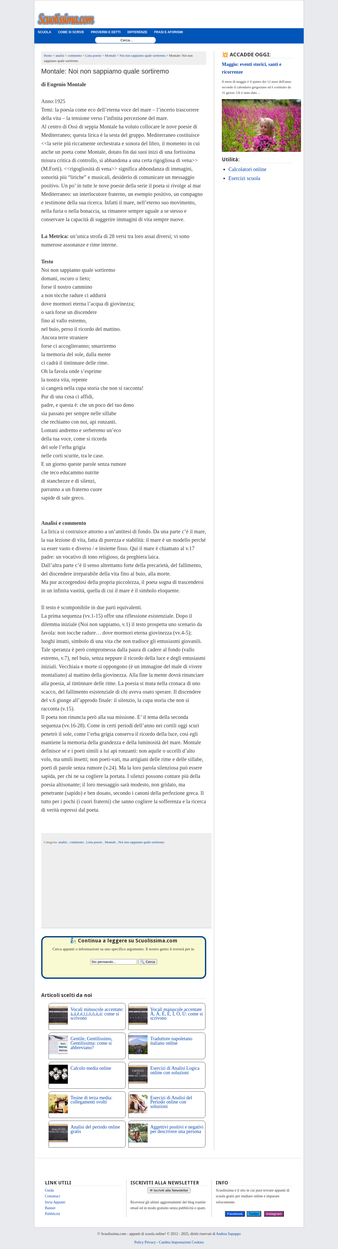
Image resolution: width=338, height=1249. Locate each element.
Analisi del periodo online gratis (95, 1129)
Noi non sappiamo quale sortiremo (141, 842)
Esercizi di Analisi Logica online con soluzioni (174, 1070)
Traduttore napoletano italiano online (171, 1041)
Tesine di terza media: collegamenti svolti (91, 1100)
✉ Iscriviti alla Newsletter (169, 1190)
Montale (111, 842)
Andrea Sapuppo (228, 1234)
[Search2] (113, 962)
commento (77, 842)
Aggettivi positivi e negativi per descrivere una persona (176, 1129)
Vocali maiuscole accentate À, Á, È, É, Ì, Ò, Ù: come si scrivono (176, 1014)
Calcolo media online (91, 1068)
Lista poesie (94, 842)
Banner (50, 1208)
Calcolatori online (247, 169)
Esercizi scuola (244, 178)
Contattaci (52, 1196)
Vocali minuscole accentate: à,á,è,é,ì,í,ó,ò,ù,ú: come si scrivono (97, 1014)
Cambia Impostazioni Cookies (181, 1242)
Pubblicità (52, 1214)
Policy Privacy (145, 1242)
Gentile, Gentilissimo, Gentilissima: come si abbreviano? (91, 1043)
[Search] (147, 962)
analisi (63, 842)
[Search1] (126, 40)
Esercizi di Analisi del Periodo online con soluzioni (171, 1102)
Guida (49, 1190)
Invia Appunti (55, 1202)
